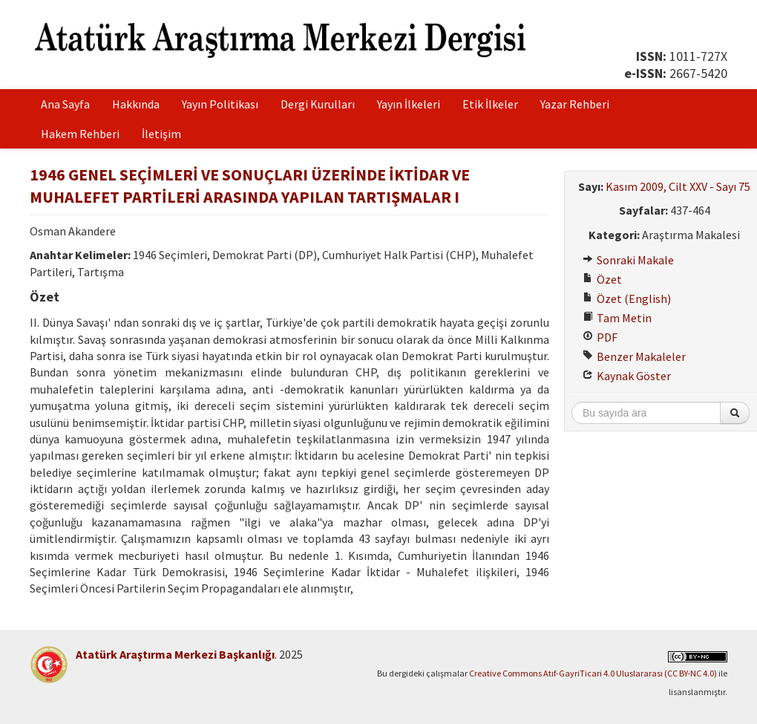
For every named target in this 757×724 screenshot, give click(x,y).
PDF (600, 337)
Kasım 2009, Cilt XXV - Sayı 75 (678, 186)
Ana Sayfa (65, 104)
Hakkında (136, 104)
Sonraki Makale (628, 259)
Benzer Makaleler (634, 356)
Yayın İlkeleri (408, 104)
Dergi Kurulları (318, 104)
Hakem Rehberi (80, 133)
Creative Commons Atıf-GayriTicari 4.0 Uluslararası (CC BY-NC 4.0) (593, 673)
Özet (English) (627, 298)
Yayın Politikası (220, 104)
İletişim (161, 133)
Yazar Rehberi (574, 104)
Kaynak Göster (627, 375)
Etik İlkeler (490, 104)
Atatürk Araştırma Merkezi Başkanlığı (175, 654)
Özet (602, 279)
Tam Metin (617, 317)
